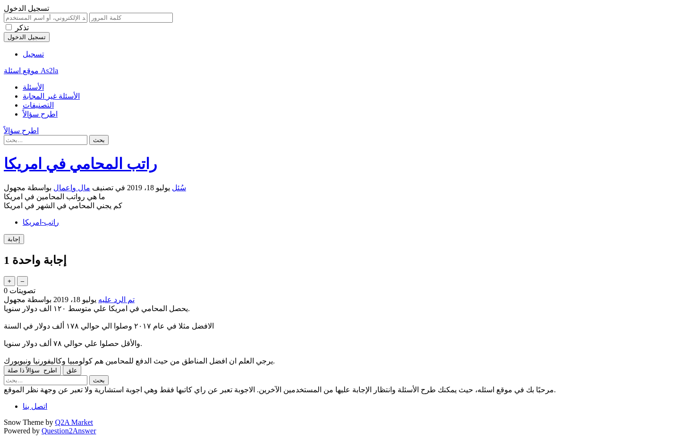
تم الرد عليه (116, 299)
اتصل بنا (35, 406)
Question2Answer (69, 431)
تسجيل (33, 54)
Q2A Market (74, 422)
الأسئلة (33, 87)
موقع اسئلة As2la (31, 71)
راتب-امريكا (41, 222)
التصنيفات (38, 105)
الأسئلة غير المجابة (51, 96)
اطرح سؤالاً (40, 114)
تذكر (22, 28)
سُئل (179, 188)
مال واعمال (71, 188)
